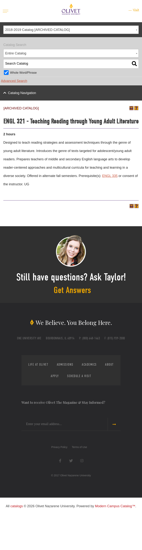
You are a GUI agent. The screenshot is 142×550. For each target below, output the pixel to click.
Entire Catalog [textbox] (15, 53)
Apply (60, 415)
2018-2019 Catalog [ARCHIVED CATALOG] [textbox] (37, 30)
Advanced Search (14, 81)
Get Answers (73, 311)
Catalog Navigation (22, 93)
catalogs (16, 545)
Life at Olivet (39, 404)
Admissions (74, 404)
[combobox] (71, 30)
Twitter (71, 499)
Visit (136, 10)
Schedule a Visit (92, 415)
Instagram (82, 499)
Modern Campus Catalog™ (115, 545)
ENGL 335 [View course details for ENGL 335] (110, 186)
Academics (105, 404)
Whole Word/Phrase (23, 72)
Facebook (60, 499)
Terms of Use (79, 486)
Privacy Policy (59, 486)
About (39, 415)
